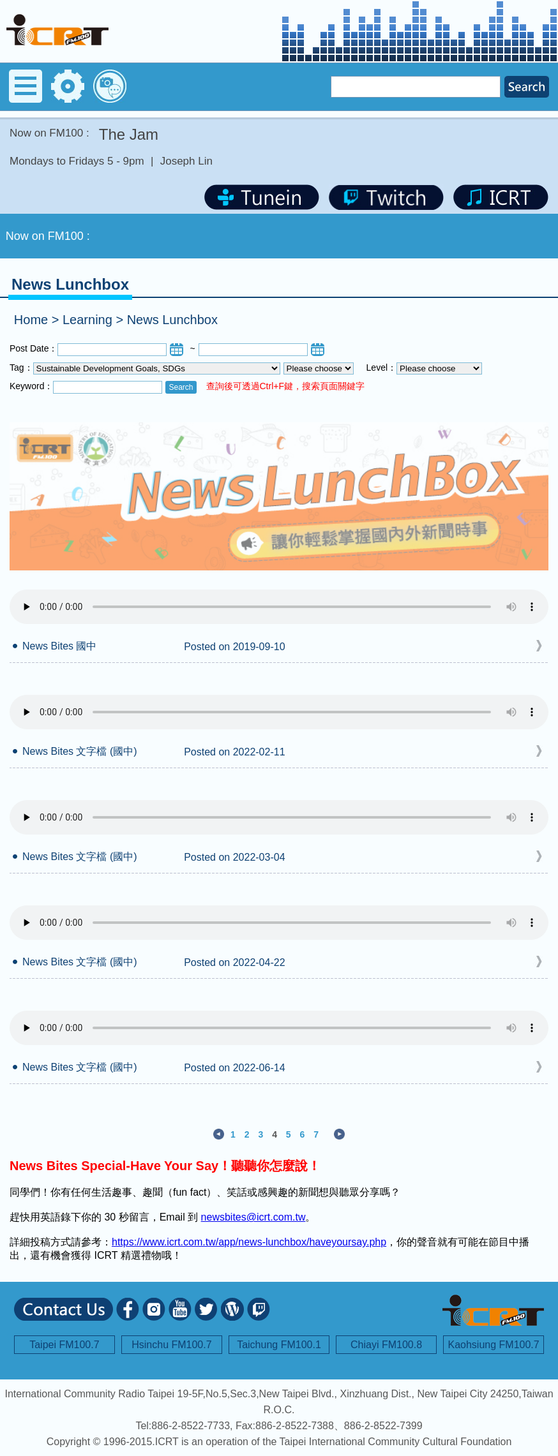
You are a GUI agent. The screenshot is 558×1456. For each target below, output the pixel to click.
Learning (87, 320)
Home (31, 320)
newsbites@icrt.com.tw (253, 1217)
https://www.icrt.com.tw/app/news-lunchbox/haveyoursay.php (249, 1242)
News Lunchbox (172, 320)
